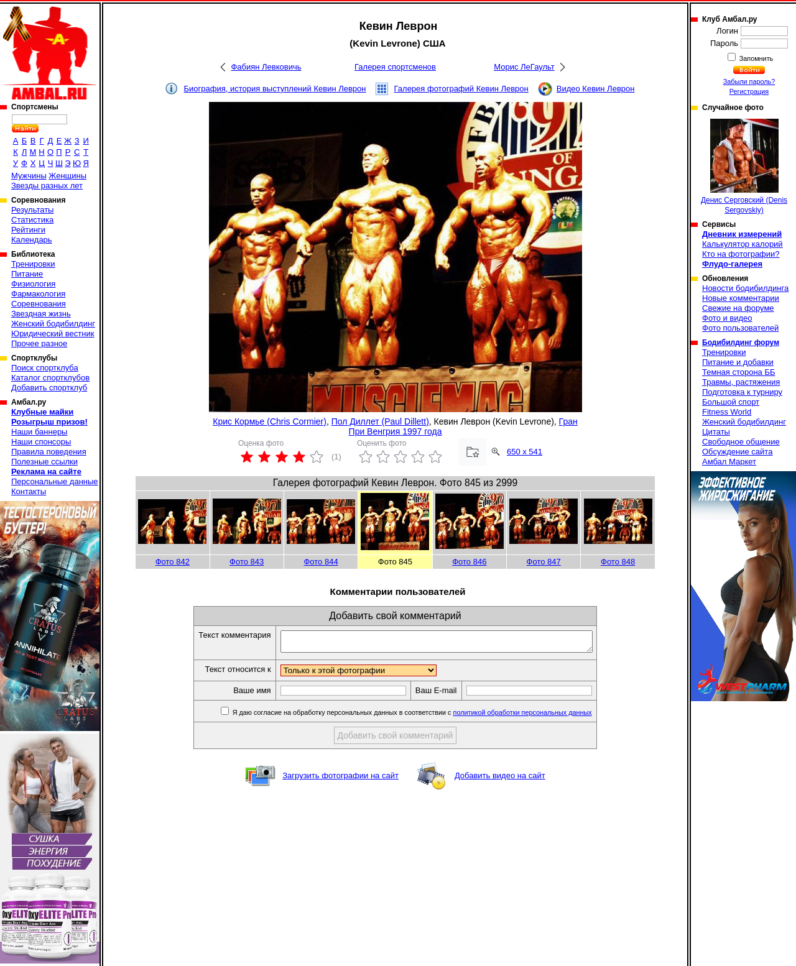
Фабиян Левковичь (266, 66)
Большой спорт (730, 402)
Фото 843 (246, 561)
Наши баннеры (39, 431)
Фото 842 (172, 561)
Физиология (33, 283)
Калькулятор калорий (742, 244)
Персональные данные (54, 481)
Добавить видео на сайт (500, 779)
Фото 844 (320, 561)
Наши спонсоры (41, 441)
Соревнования (38, 303)
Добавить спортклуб (49, 387)
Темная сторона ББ (738, 372)
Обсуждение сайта (737, 451)
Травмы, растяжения (741, 382)
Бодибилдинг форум (740, 342)
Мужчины (29, 175)
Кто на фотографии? (741, 254)
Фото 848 (618, 561)
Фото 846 (469, 561)
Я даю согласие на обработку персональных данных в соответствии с (430, 716)
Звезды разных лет (47, 185)
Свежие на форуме (738, 308)
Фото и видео (727, 318)
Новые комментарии (740, 298)
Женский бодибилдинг (53, 323)
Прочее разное (39, 343)
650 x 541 (524, 451)
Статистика (32, 219)
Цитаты (716, 431)
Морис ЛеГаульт (524, 66)
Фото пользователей (740, 328)
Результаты (32, 209)
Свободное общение (741, 441)
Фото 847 (544, 561)
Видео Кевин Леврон (596, 88)
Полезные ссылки (44, 461)
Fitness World (726, 411)
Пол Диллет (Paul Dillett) (380, 421)
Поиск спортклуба (44, 367)
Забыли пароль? (749, 81)
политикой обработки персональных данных (541, 716)
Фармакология (38, 293)
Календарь (31, 239)
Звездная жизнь (41, 313)
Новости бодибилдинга (745, 288)
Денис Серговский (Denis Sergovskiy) (744, 166)
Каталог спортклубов (50, 377)
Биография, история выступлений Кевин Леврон (275, 88)
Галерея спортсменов (395, 66)
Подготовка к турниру (742, 392)
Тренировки (33, 264)
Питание (27, 273)
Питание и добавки (738, 362)
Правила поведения (48, 451)
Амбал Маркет (729, 461)
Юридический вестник (52, 333)
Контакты (28, 491)
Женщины (67, 175)
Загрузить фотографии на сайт (340, 779)
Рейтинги (28, 229)
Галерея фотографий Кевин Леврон (461, 88)
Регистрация (749, 91)
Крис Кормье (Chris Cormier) (269, 421)
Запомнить (756, 58)
